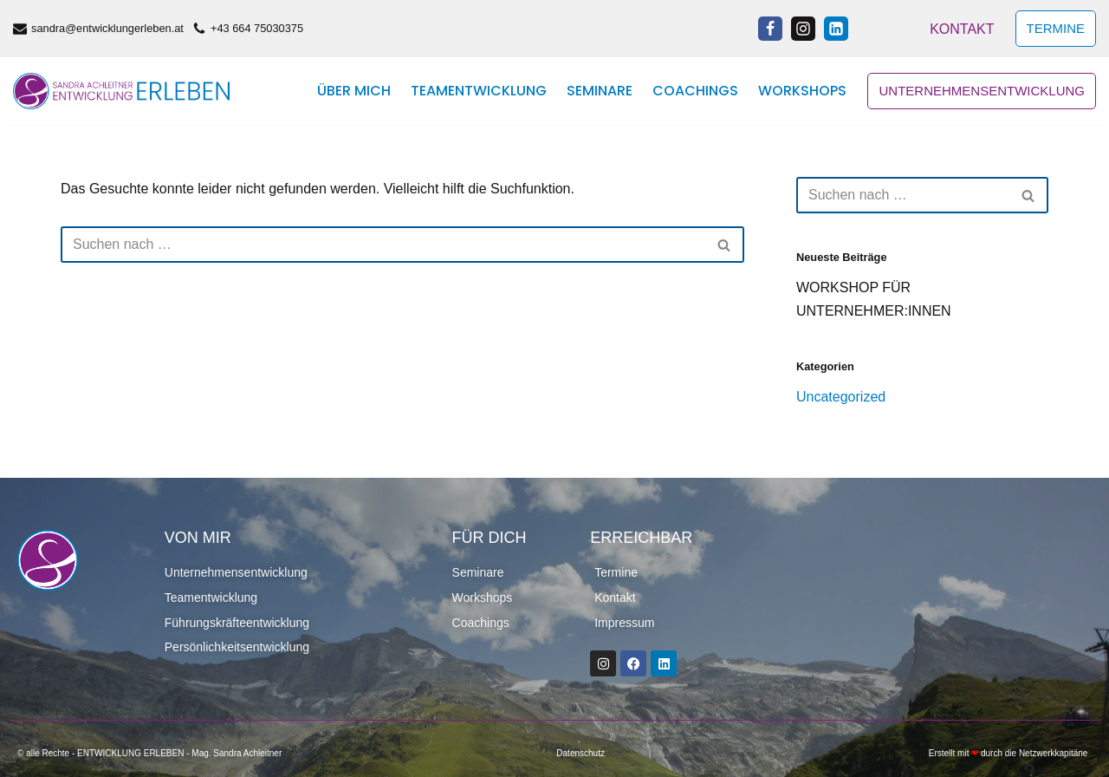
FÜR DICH (489, 537)
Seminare (599, 91)
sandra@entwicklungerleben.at (107, 28)
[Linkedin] (836, 28)
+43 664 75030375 (257, 28)
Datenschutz (580, 753)
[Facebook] (770, 28)
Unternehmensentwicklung (982, 90)
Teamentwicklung (479, 91)
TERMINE (1056, 28)
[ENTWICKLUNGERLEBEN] (121, 91)
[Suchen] (383, 244)
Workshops (802, 91)
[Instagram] (803, 28)
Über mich (354, 91)
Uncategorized (840, 396)
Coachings (695, 91)
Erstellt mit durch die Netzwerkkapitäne (1008, 753)
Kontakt (962, 29)
